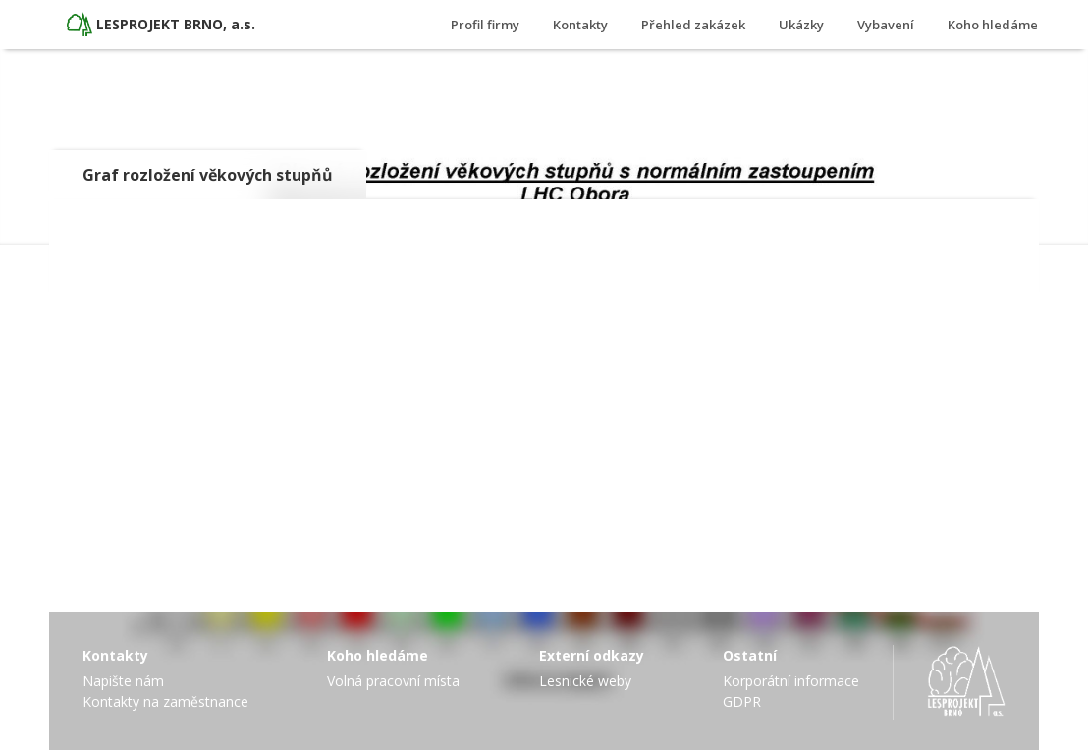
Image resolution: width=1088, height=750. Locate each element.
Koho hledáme (993, 24)
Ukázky (801, 24)
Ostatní (750, 655)
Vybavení (885, 24)
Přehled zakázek (693, 24)
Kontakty (580, 24)
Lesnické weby (585, 680)
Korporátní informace (791, 680)
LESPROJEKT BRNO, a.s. (175, 24)
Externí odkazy (591, 655)
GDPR (742, 701)
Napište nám (123, 680)
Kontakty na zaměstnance (165, 701)
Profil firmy (485, 24)
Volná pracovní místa (393, 680)
